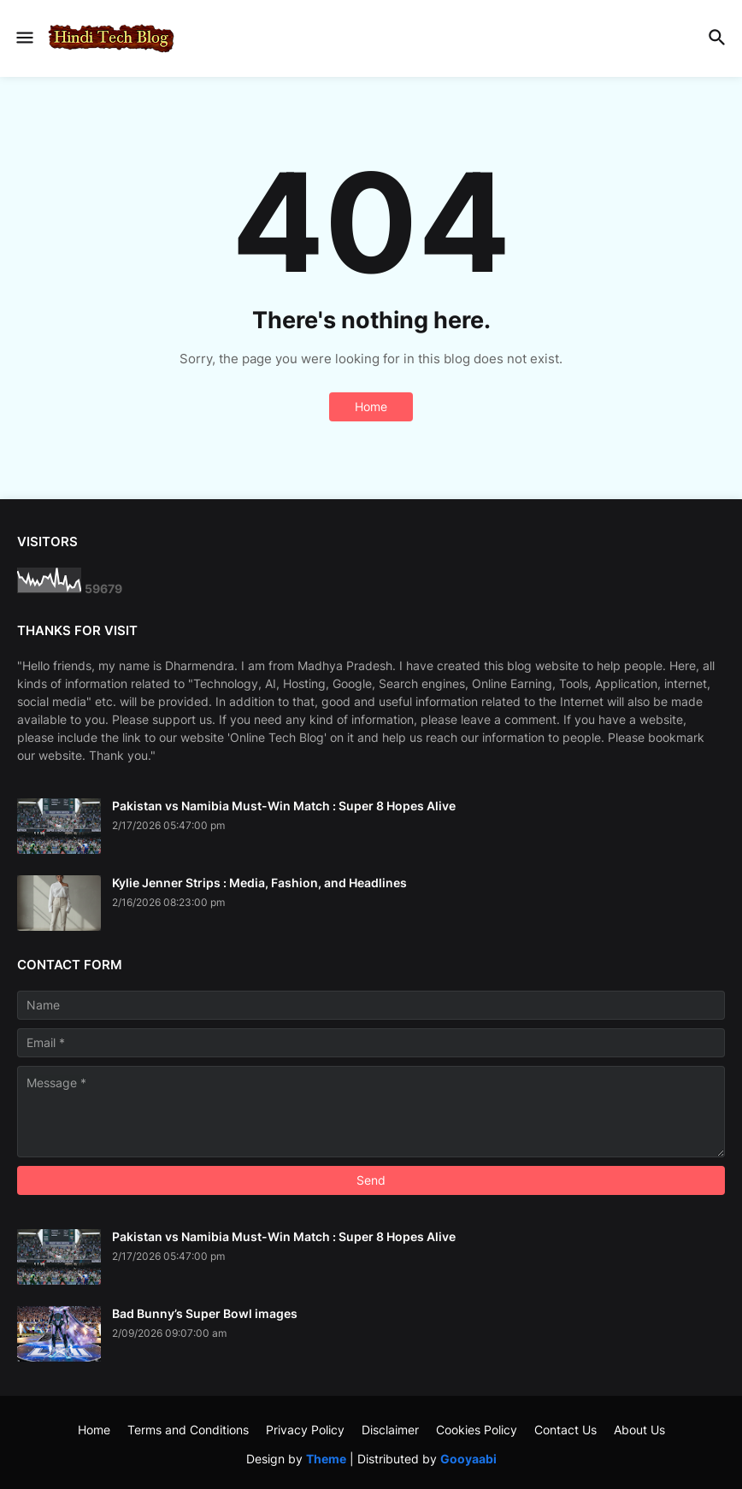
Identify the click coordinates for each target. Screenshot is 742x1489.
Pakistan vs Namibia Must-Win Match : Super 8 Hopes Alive (284, 805)
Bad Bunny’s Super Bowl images (204, 1313)
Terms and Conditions (188, 1429)
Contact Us (565, 1429)
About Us (639, 1429)
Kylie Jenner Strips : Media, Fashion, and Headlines (259, 882)
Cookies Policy (476, 1429)
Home (371, 406)
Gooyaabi (468, 1458)
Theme (326, 1458)
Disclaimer (390, 1429)
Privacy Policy (305, 1429)
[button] (23, 38)
